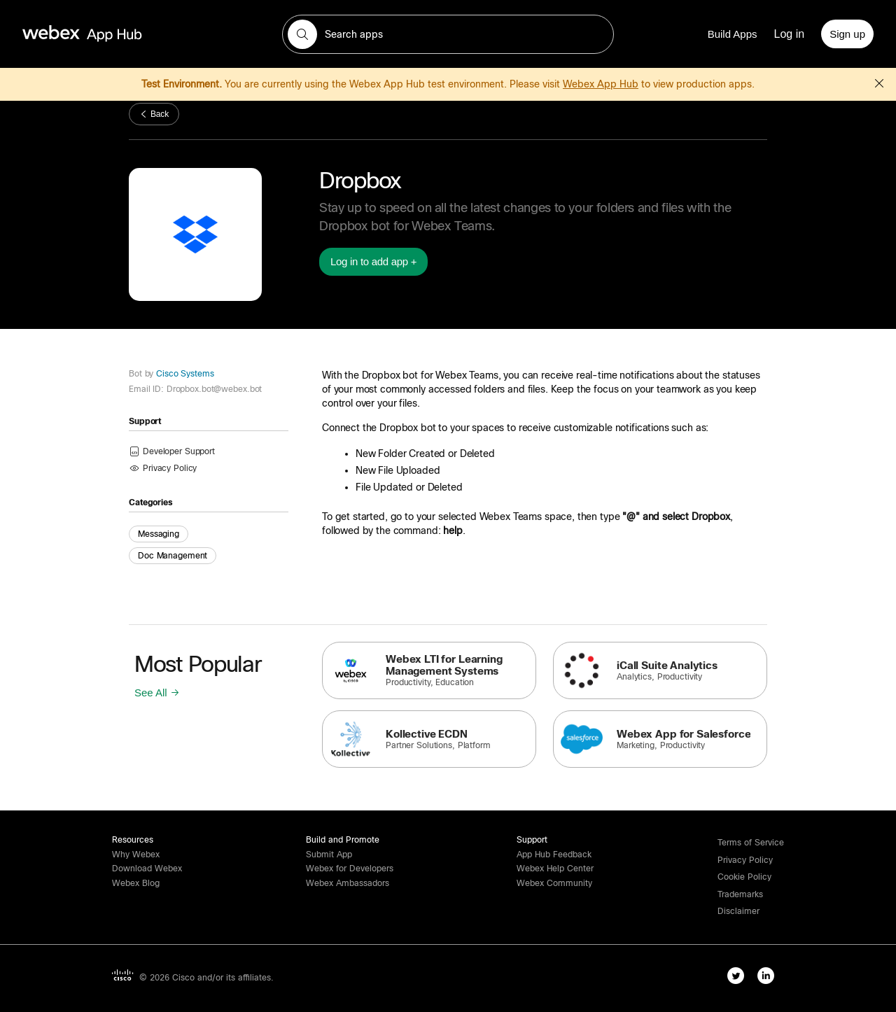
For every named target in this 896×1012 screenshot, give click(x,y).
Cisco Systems (183, 374)
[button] (302, 34)
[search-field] (448, 34)
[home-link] (109, 34)
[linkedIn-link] (768, 978)
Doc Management (172, 556)
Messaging (158, 534)
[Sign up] (847, 34)
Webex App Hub (600, 84)
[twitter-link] (738, 978)
